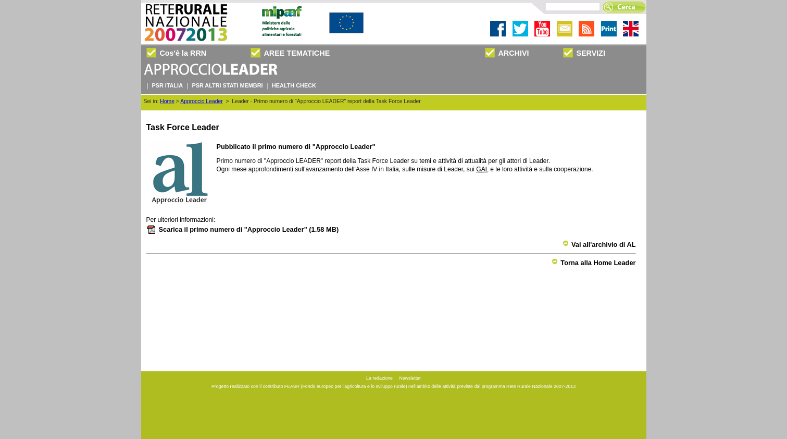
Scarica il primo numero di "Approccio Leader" (242, 229)
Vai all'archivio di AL (599, 244)
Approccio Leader (201, 101)
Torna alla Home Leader (593, 263)
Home (167, 101)
